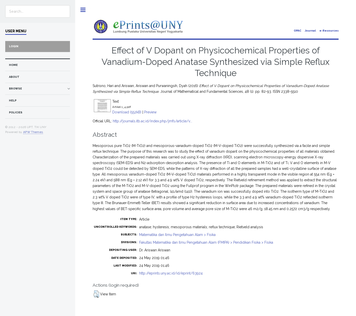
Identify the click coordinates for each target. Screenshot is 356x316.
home (13, 65)
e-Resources (329, 30)
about (14, 77)
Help (12, 100)
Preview (150, 112)
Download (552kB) (126, 112)
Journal (310, 30)
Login (13, 46)
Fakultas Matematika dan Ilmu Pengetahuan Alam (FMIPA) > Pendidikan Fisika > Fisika (206, 242)
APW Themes (33, 132)
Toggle (83, 10)
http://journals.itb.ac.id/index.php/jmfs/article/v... (152, 121)
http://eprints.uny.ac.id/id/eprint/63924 (171, 273)
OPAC (297, 30)
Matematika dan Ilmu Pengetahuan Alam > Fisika (177, 235)
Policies (15, 112)
